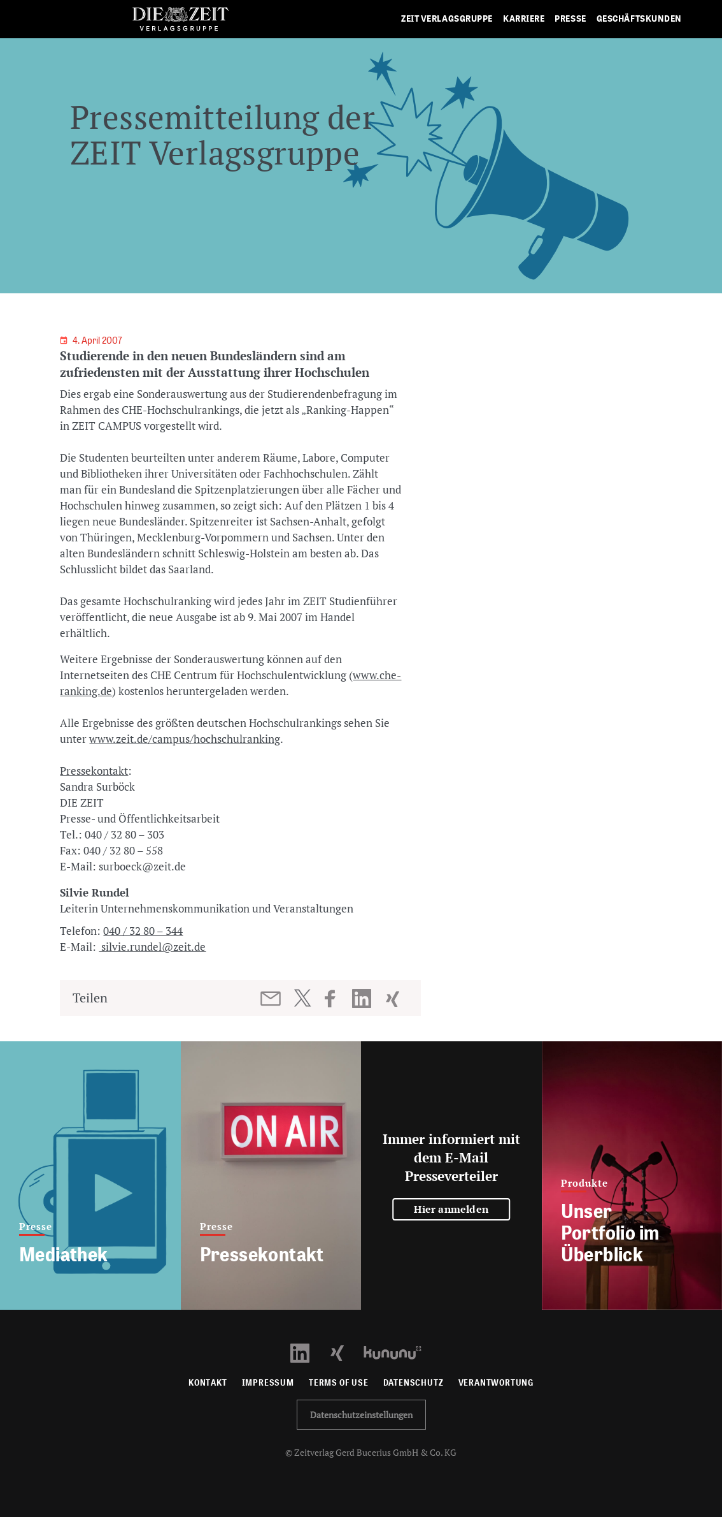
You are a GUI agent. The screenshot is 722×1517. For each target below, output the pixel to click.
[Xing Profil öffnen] (345, 1351)
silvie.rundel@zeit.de (152, 946)
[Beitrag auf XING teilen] (394, 998)
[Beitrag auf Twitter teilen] (302, 997)
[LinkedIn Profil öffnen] (307, 1351)
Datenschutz (413, 1383)
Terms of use (339, 1383)
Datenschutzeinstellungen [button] (361, 1415)
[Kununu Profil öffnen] (399, 1351)
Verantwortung (496, 1383)
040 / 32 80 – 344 (143, 930)
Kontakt (207, 1383)
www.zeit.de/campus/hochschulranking (184, 738)
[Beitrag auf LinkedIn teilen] (363, 998)
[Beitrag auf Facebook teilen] (336, 999)
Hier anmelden (451, 1209)
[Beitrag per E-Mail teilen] (271, 998)
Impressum (268, 1383)
